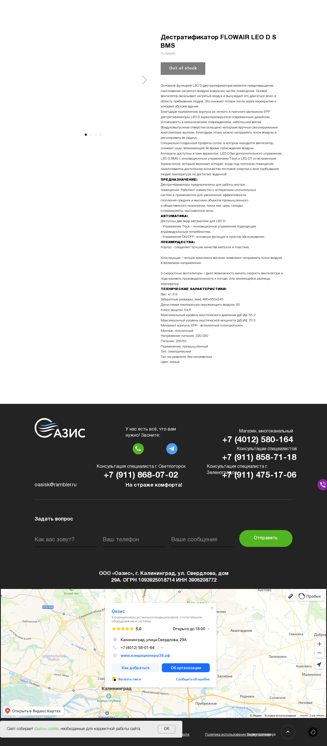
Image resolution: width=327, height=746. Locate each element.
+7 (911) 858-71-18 (259, 458)
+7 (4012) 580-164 (257, 440)
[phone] (134, 540)
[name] (65, 540)
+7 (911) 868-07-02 (141, 475)
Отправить (266, 538)
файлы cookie (46, 729)
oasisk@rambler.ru (55, 485)
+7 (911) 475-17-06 (259, 475)
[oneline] (202, 540)
